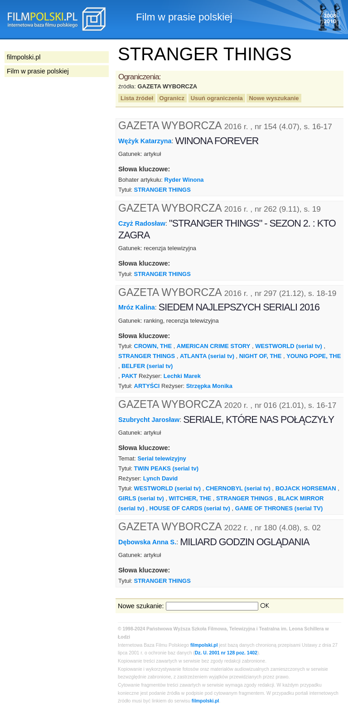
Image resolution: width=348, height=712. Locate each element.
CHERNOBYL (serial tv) (238, 488)
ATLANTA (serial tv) (207, 356)
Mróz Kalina (136, 307)
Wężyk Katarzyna (145, 141)
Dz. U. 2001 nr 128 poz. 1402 (226, 652)
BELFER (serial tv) (147, 366)
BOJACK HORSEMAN (306, 488)
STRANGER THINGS (162, 189)
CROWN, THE (153, 346)
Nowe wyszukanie (274, 98)
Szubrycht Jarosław (148, 419)
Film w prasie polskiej (38, 71)
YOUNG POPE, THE (313, 356)
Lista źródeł (137, 98)
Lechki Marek (182, 376)
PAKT (129, 376)
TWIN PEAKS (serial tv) (166, 468)
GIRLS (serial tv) (141, 498)
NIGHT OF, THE (260, 356)
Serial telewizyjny (161, 458)
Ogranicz (172, 98)
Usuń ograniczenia (217, 98)
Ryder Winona (184, 179)
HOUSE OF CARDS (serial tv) (189, 508)
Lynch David (160, 478)
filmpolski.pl (204, 645)
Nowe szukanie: (141, 606)
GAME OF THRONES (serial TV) (279, 508)
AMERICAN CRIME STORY (214, 346)
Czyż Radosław (141, 223)
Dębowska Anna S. (147, 542)
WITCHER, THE (190, 498)
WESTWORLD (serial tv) (288, 346)
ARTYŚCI (147, 386)
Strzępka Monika (209, 386)
